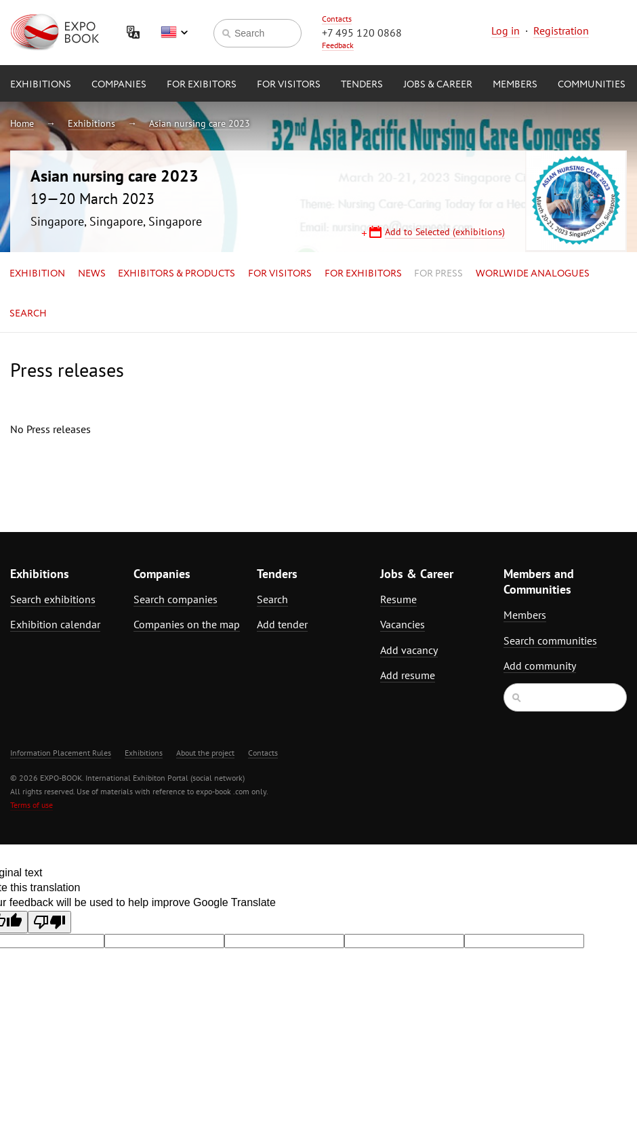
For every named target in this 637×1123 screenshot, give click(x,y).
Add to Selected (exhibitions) (445, 232)
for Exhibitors (363, 274)
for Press (438, 274)
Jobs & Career (437, 84)
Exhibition (37, 274)
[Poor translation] (49, 922)
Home (22, 123)
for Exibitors (202, 84)
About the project (205, 753)
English (174, 32)
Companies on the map (186, 624)
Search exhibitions (53, 599)
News (92, 274)
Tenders (362, 84)
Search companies (175, 599)
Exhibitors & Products (176, 274)
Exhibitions (40, 84)
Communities (591, 84)
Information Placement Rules (60, 753)
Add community (540, 665)
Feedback (338, 45)
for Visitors (289, 84)
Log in (505, 30)
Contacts (337, 19)
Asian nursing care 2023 (199, 123)
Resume (398, 599)
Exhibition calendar (55, 624)
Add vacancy (409, 650)
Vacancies (402, 624)
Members (515, 84)
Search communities (550, 640)
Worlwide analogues (533, 274)
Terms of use (31, 805)
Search (28, 314)
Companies (118, 84)
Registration (561, 30)
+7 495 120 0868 (362, 32)
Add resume (407, 675)
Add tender (282, 624)
